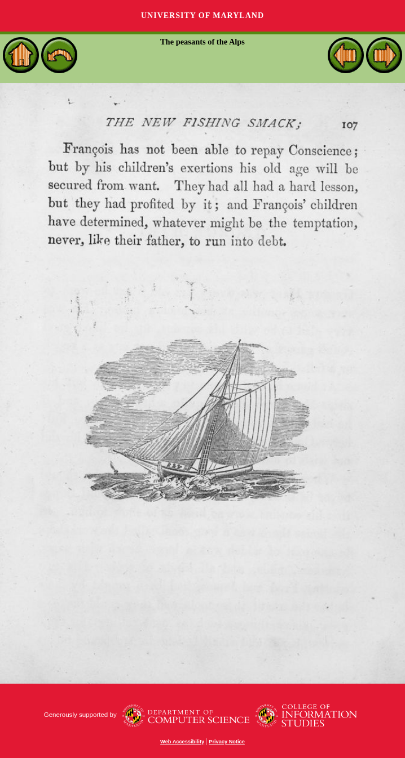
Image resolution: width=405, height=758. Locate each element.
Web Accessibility (182, 741)
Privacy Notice (227, 741)
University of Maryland (202, 15)
